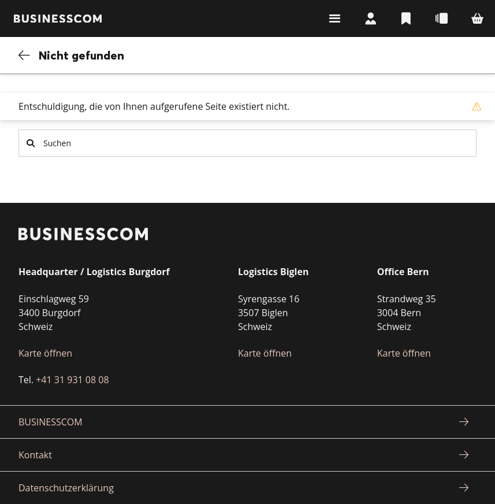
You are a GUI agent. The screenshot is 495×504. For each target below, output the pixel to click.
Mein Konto (365, 18)
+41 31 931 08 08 (72, 379)
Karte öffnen (45, 353)
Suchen (30, 143)
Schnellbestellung (439, 18)
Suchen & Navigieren (328, 18)
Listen (402, 18)
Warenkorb (476, 18)
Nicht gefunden (82, 55)
